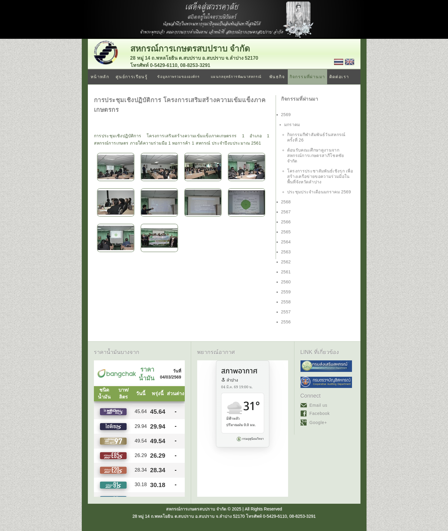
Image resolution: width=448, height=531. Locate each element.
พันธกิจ (277, 76)
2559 (286, 291)
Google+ (318, 422)
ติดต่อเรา (339, 76)
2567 (286, 211)
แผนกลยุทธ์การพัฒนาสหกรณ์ (236, 76)
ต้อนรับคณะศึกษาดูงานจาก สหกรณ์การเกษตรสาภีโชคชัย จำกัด (315, 155)
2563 (286, 251)
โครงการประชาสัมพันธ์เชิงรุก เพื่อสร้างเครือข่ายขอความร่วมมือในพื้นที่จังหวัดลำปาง (320, 176)
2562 (286, 261)
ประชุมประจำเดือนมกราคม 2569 (319, 191)
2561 (286, 271)
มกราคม (292, 124)
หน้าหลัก (100, 76)
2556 (286, 321)
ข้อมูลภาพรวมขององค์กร (178, 76)
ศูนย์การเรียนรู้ (132, 76)
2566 (286, 221)
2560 (286, 281)
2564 (286, 241)
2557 (286, 311)
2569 (286, 114)
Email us (318, 405)
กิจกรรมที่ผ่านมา (307, 76)
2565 (286, 231)
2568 (286, 201)
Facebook (320, 413)
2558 (286, 301)
